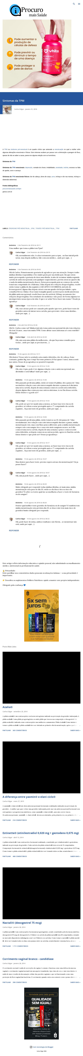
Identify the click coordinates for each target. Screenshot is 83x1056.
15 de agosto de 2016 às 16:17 (38, 443)
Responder (14, 264)
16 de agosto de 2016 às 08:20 (35, 503)
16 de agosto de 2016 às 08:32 (38, 519)
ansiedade (59, 167)
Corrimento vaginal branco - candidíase (28, 959)
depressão (28, 167)
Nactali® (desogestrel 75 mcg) (22, 922)
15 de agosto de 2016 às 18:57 (38, 473)
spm (33, 228)
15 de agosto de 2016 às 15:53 (38, 401)
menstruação (58, 149)
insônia (66, 167)
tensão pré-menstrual (45, 228)
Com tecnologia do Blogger (41, 1047)
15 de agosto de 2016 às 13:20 (38, 366)
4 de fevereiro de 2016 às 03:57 (38, 306)
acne (53, 176)
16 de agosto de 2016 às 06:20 (35, 484)
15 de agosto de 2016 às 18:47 (35, 459)
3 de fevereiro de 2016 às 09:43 (29, 269)
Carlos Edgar (20, 252)
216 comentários (20, 820)
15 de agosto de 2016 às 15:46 (35, 380)
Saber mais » (75, 730)
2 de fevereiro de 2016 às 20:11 (29, 245)
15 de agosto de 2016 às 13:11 (29, 354)
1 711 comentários (20, 946)
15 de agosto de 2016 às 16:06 (35, 417)
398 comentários (20, 982)
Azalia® (8, 707)
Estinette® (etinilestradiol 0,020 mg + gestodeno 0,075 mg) (41, 833)
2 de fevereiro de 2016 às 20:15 (38, 252)
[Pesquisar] (74, 4)
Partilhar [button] (74, 228)
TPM (5, 149)
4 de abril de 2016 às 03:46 (27, 325)
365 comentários (20, 730)
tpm (57, 228)
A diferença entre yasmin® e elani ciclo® (29, 797)
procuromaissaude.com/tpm (12, 189)
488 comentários (20, 856)
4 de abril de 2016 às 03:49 (37, 337)
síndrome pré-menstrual (19, 149)
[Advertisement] (41, 133)
